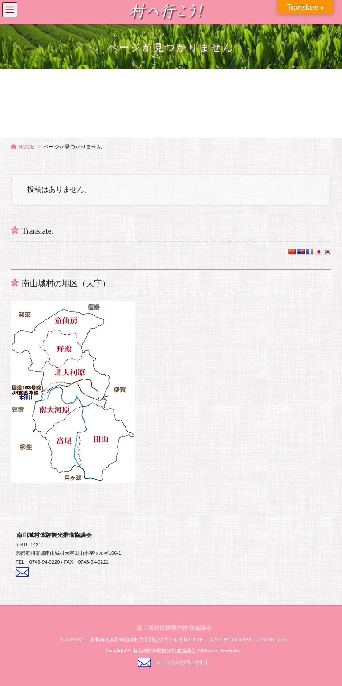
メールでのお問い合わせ (61, 571)
